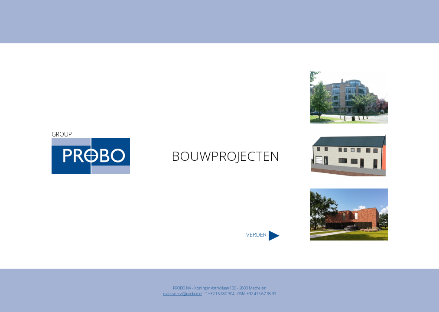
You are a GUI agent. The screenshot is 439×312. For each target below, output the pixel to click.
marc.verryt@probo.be (182, 293)
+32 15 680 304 (221, 293)
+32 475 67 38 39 (261, 293)
